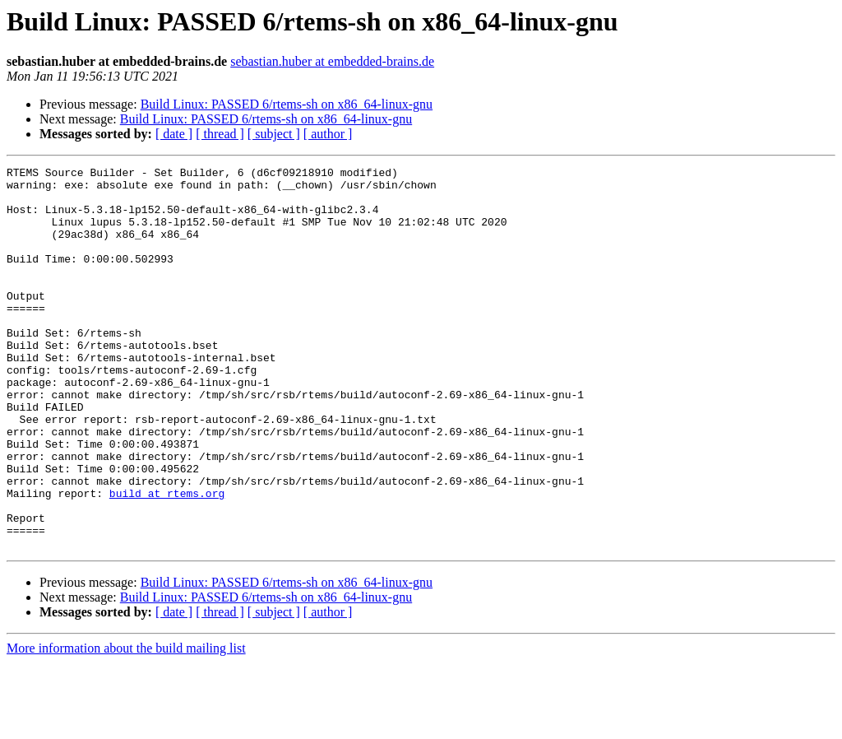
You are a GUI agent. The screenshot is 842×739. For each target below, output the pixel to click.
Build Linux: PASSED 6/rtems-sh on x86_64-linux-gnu (287, 104)
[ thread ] (220, 134)
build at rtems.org (166, 559)
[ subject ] (274, 134)
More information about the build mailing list (126, 725)
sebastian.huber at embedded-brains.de (332, 61)
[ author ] (328, 134)
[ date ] (173, 134)
